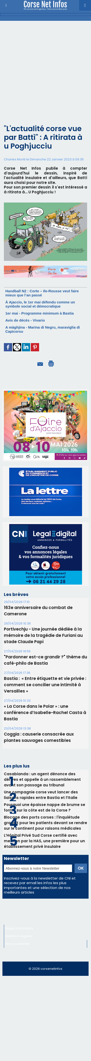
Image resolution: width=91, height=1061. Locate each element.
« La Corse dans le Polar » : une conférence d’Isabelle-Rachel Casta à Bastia (45, 701)
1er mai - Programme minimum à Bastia (39, 313)
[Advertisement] (41, 76)
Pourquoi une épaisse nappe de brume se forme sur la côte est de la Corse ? (44, 796)
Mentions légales (19, 925)
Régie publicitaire (19, 917)
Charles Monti (14, 159)
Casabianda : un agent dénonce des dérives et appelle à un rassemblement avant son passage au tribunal (42, 768)
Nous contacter (18, 932)
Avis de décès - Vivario (25, 320)
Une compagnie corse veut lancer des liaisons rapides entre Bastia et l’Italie (41, 783)
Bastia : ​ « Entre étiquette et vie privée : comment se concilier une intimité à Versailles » (45, 673)
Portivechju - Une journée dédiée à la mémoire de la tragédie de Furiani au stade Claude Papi (43, 624)
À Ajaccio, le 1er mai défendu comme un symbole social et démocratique (40, 304)
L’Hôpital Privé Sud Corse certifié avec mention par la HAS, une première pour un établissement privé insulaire (44, 830)
